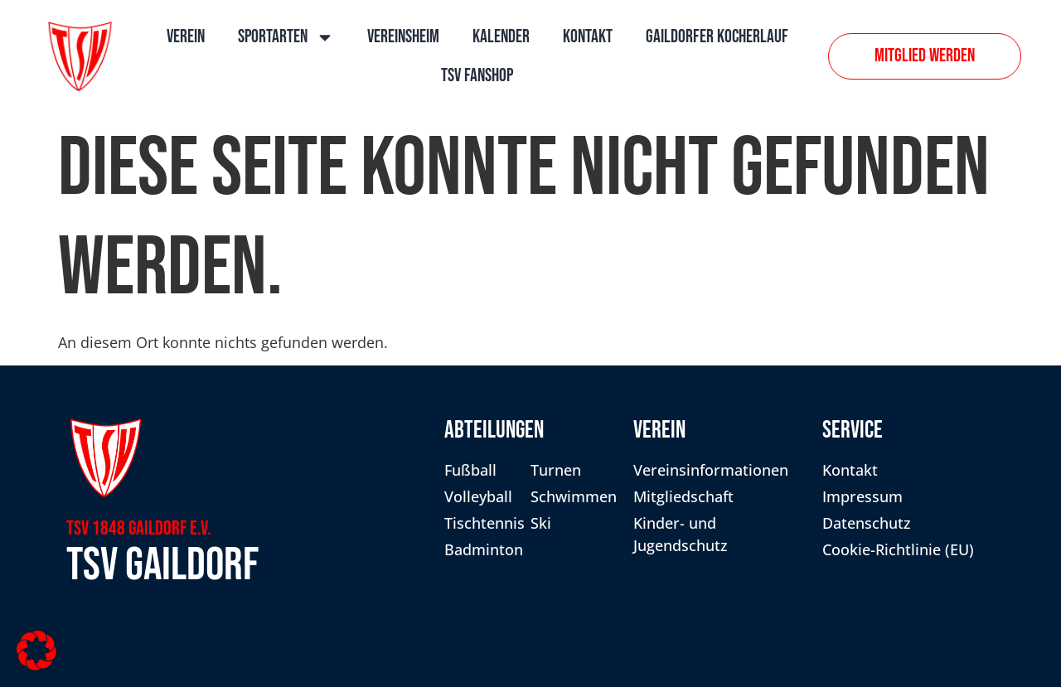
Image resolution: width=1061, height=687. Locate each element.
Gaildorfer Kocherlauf (717, 37)
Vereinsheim (403, 37)
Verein (186, 37)
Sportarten (286, 37)
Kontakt (588, 37)
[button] (36, 650)
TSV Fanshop (477, 76)
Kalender (501, 37)
